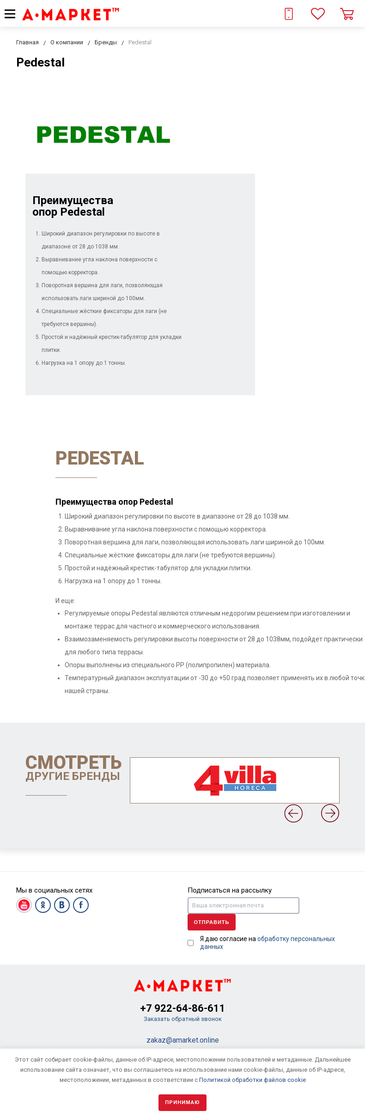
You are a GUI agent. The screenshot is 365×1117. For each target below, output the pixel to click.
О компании (66, 42)
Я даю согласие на (267, 942)
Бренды (106, 42)
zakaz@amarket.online (182, 1040)
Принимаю (182, 1102)
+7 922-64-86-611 (182, 1008)
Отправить (212, 922)
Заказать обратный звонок (183, 1018)
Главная (27, 42)
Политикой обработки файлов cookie (252, 1079)
